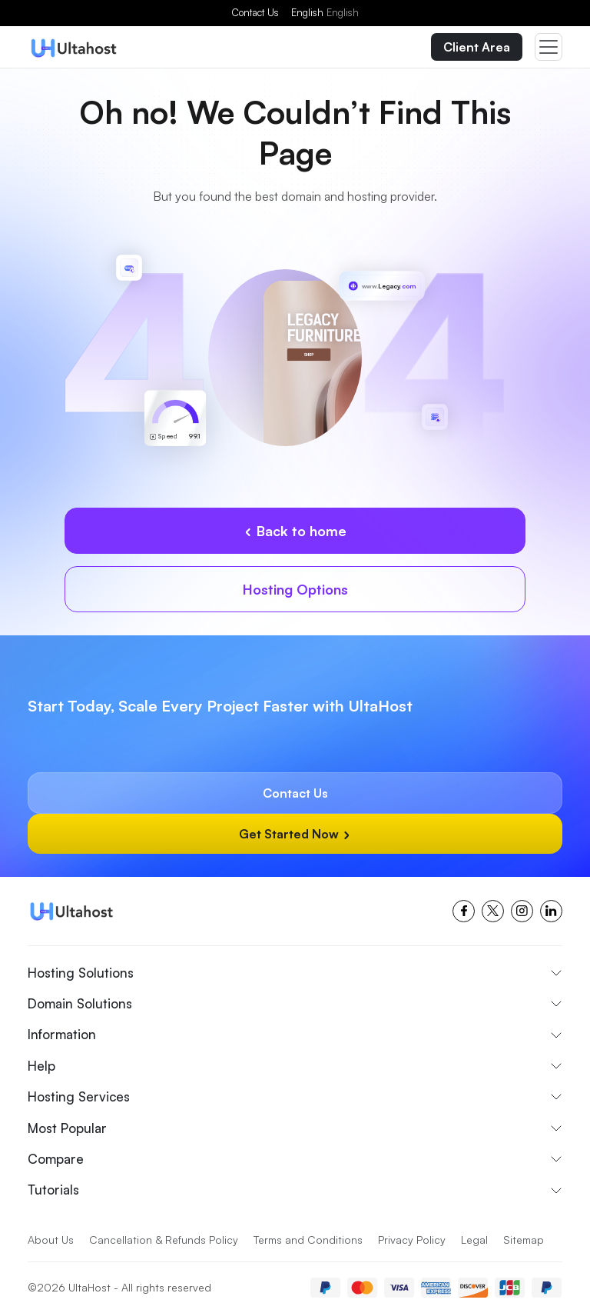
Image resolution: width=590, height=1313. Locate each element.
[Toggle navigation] (548, 47)
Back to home (295, 530)
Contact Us (255, 12)
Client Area (476, 47)
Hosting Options (295, 589)
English (325, 12)
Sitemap (523, 1239)
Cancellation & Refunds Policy (163, 1239)
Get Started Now (295, 833)
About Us (51, 1239)
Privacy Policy (412, 1239)
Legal (474, 1239)
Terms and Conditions (308, 1239)
